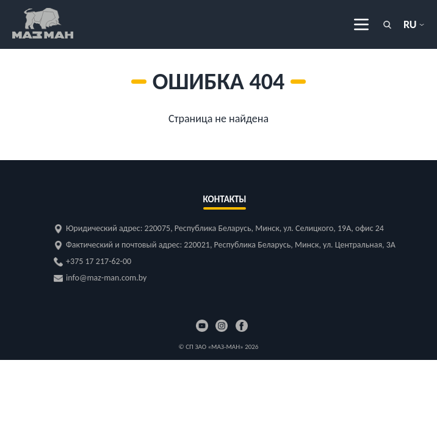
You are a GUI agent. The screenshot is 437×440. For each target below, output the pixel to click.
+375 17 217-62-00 (98, 261)
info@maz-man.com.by (106, 278)
